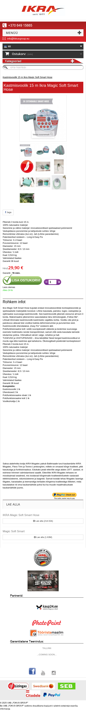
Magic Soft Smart (14, 531)
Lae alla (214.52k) (43, 521)
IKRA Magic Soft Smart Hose (21, 515)
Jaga (8, 212)
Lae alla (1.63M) (43, 537)
